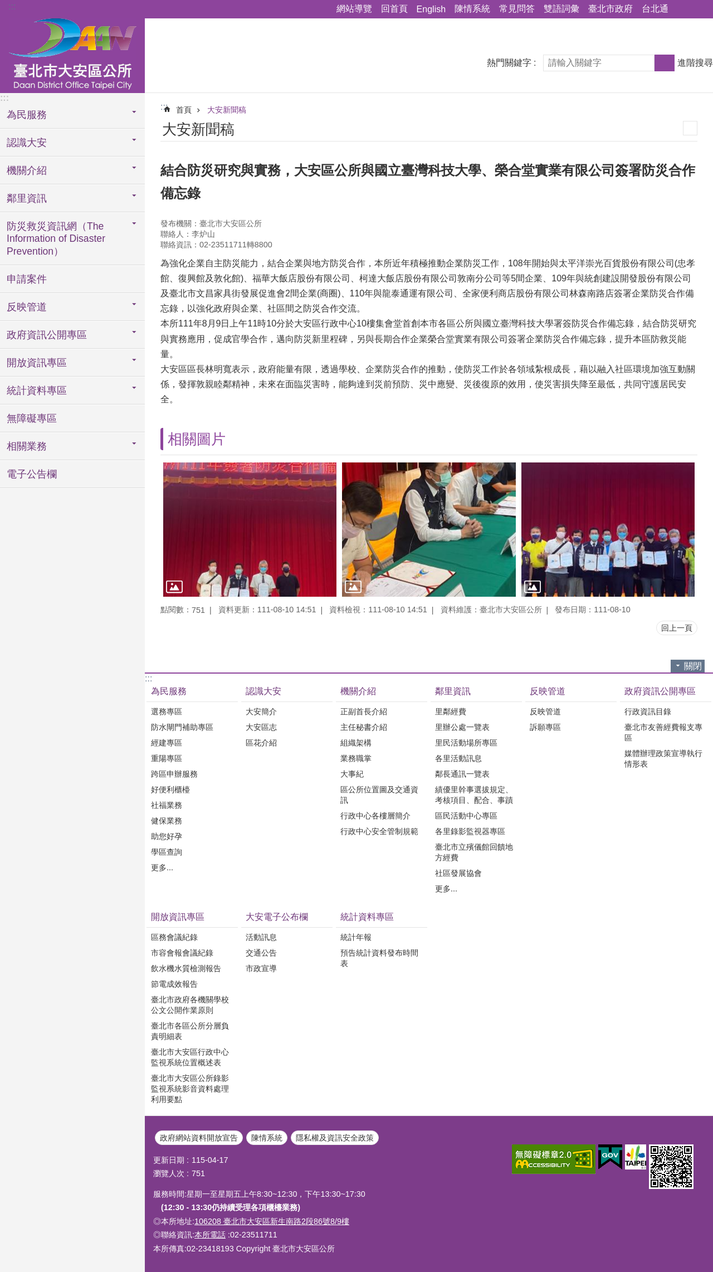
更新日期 (168, 1160)
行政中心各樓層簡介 (375, 815)
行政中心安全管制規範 (379, 831)
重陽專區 (166, 758)
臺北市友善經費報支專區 (663, 732)
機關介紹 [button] (27, 170)
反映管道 (547, 691)
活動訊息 (261, 937)
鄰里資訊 (453, 691)
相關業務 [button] (27, 446)
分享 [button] (682, 9)
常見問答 (517, 8)
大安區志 (261, 727)
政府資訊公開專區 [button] (47, 334)
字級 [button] (698, 9)
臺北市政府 (610, 8)
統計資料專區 (367, 917)
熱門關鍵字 (509, 62)
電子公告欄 (32, 474)
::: (12, 6)
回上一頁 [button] (676, 627)
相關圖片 (197, 439)
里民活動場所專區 (466, 742)
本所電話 (210, 1234)
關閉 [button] (693, 666)
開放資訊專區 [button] (37, 362)
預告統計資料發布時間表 (379, 958)
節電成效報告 (174, 983)
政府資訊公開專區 (660, 691)
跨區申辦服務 (174, 773)
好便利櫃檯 (170, 789)
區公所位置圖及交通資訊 (379, 795)
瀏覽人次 (168, 1173)
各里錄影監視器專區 (470, 831)
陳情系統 (472, 8)
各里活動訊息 (458, 758)
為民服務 (169, 691)
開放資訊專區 (177, 917)
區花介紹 (261, 742)
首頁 (184, 109)
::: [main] (164, 106)
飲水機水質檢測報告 (186, 968)
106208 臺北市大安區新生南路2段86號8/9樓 (271, 1221)
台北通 (655, 8)
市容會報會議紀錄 (182, 952)
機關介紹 (358, 691)
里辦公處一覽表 (462, 727)
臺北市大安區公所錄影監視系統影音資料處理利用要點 (190, 1089)
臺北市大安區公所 (72, 54)
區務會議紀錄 (174, 937)
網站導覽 (354, 8)
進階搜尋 (695, 62)
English (431, 9)
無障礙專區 (32, 418)
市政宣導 (261, 968)
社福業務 (166, 805)
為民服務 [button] (27, 114)
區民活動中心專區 (466, 815)
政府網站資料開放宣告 (199, 1137)
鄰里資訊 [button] (27, 198)
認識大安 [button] (27, 142)
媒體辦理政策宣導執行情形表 (663, 758)
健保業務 (166, 820)
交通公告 (261, 952)
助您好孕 (166, 836)
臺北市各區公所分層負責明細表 (190, 1031)
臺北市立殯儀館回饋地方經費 (474, 852)
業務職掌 (356, 758)
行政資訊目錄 (647, 711)
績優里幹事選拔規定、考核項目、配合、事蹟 (474, 795)
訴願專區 (545, 727)
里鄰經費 (450, 711)
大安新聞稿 (226, 109)
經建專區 (166, 742)
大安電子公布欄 (277, 917)
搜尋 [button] (665, 63)
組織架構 (356, 742)
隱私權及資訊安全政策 (335, 1137)
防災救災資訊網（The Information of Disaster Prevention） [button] (56, 239)
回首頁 (394, 8)
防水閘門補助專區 (182, 727)
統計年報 (356, 937)
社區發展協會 (458, 873)
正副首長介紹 (363, 711)
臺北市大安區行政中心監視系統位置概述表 (190, 1057)
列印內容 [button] (690, 128)
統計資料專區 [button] (37, 390)
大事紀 (352, 773)
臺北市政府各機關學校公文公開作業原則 (190, 1005)
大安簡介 (261, 711)
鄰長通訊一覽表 (462, 773)
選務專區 (166, 711)
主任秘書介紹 (363, 727)
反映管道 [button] (27, 307)
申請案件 (27, 279)
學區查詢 (166, 851)
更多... (162, 867)
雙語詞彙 (561, 8)
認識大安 (263, 691)
